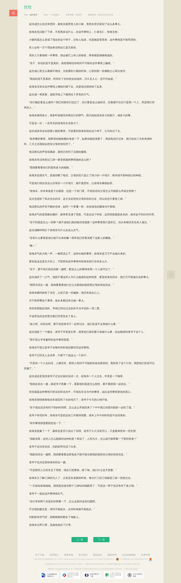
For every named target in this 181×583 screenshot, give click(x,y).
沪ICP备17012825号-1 (104, 559)
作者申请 (145, 554)
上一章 (79, 539)
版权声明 (112, 554)
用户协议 (83, 554)
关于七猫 (39, 554)
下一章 (101, 539)
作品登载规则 (129, 554)
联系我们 (54, 554)
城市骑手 (34, 15)
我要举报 (68, 554)
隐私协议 (97, 554)
